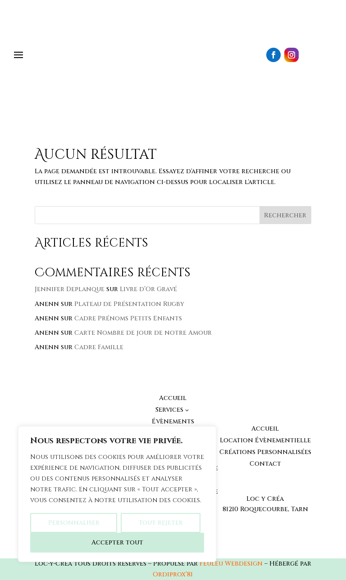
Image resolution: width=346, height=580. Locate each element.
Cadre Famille (98, 347)
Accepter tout (117, 542)
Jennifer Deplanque (70, 289)
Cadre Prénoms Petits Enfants (128, 318)
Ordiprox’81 (173, 574)
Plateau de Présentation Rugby (129, 304)
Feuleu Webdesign (231, 563)
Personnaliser (74, 522)
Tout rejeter (161, 522)
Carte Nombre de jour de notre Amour (143, 332)
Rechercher (285, 215)
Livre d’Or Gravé (148, 289)
